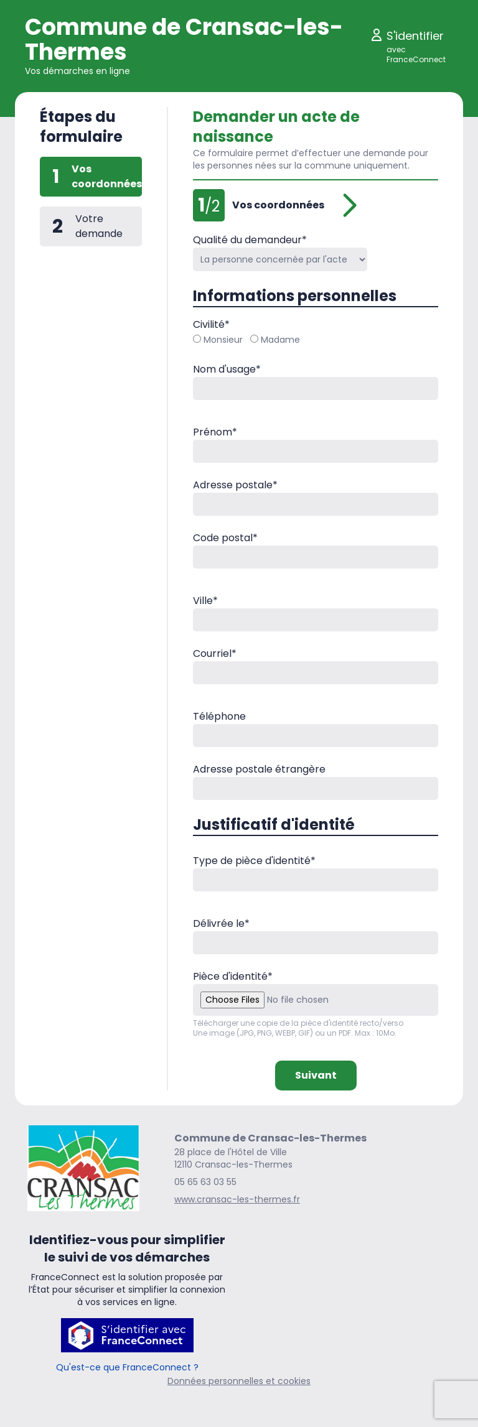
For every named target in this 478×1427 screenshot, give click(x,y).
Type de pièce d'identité (254, 860)
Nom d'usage (227, 369)
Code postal (225, 538)
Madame (275, 339)
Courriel (215, 653)
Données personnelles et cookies (239, 1381)
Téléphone (219, 716)
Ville (205, 600)
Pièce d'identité (233, 976)
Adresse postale (235, 485)
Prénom (215, 432)
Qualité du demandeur (250, 240)
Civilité (211, 324)
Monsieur (218, 339)
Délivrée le (221, 923)
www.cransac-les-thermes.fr (237, 1199)
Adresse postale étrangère (259, 769)
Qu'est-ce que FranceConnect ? (127, 1367)
